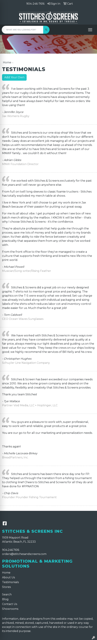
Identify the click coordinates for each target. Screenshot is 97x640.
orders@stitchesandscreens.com (24, 554)
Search (7, 594)
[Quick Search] (22, 30)
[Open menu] (90, 29)
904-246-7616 (35, 3)
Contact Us (9, 604)
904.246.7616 (10, 550)
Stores (6, 587)
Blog (5, 599)
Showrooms (10, 608)
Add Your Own (14, 77)
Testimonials (10, 582)
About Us (8, 577)
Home (7, 62)
